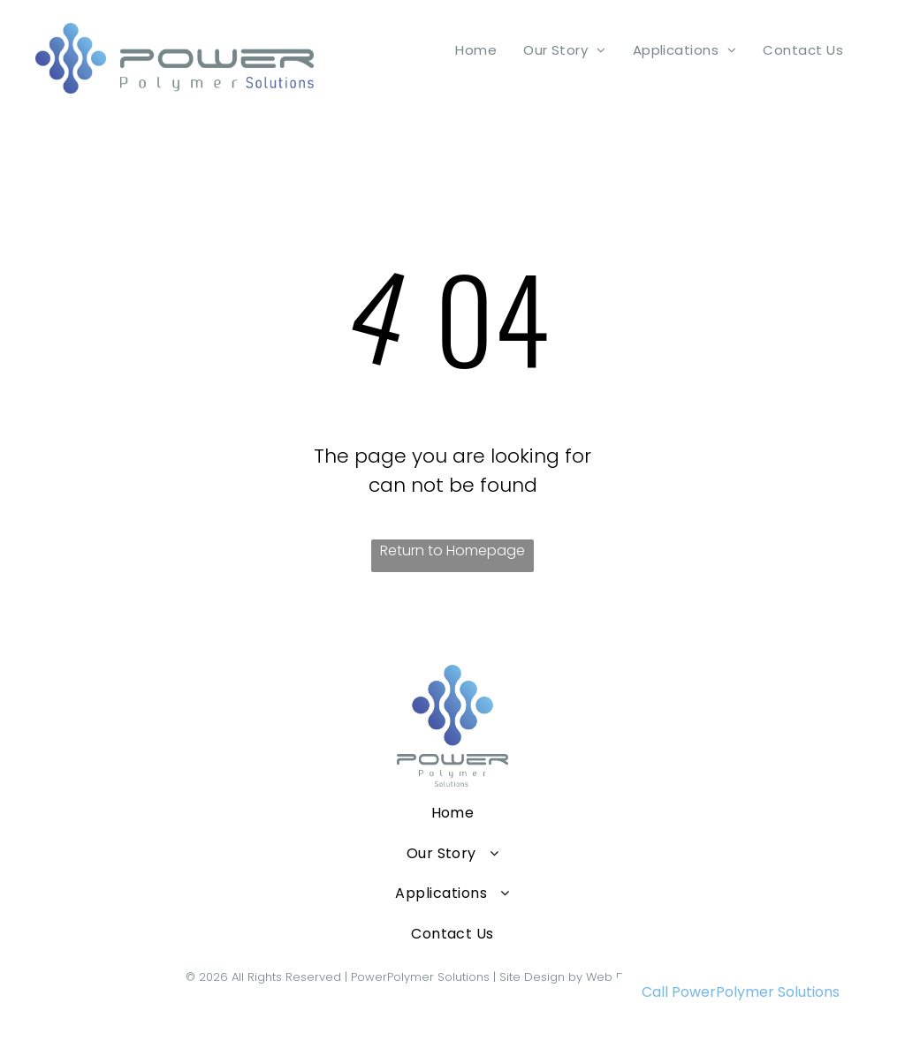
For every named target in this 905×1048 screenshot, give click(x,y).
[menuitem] (476, 49)
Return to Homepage (452, 550)
